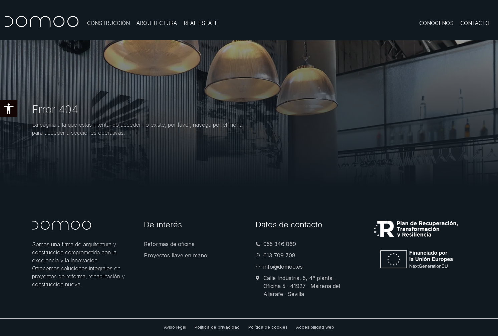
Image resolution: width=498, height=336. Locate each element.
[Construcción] (108, 23)
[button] (8, 108)
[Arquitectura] (156, 23)
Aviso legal (175, 327)
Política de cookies (268, 327)
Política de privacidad (217, 327)
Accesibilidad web (315, 327)
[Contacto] (475, 23)
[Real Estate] (200, 23)
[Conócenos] (436, 23)
